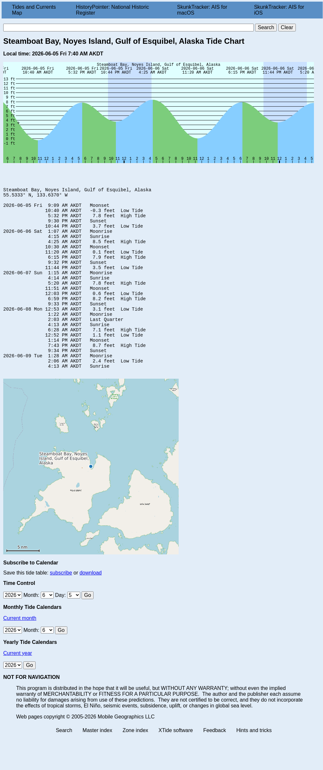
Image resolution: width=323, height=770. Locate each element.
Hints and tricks (254, 764)
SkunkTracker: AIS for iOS (279, 10)
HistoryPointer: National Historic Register (112, 10)
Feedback (214, 764)
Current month (19, 652)
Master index (97, 764)
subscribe (61, 607)
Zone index (135, 764)
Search (64, 764)
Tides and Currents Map (34, 10)
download (91, 607)
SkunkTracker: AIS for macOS (202, 10)
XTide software (176, 764)
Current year (17, 687)
